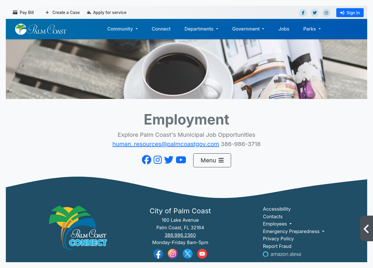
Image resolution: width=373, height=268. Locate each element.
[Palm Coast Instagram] (173, 253)
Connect (161, 29)
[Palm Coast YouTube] (202, 253)
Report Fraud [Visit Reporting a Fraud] (277, 246)
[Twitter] (315, 13)
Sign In (350, 12)
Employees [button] (275, 224)
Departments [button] (199, 29)
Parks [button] (310, 29)
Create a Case (62, 12)
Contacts (273, 216)
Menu (212, 160)
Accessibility (277, 209)
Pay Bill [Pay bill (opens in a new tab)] (23, 12)
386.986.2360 (180, 235)
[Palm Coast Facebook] (158, 253)
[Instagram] (326, 13)
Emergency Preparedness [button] (292, 231)
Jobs (283, 29)
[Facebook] (303, 13)
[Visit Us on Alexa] (282, 254)
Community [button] (120, 29)
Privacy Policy (278, 239)
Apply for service (106, 12)
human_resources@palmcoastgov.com (165, 144)
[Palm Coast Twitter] (187, 253)
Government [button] (246, 29)
